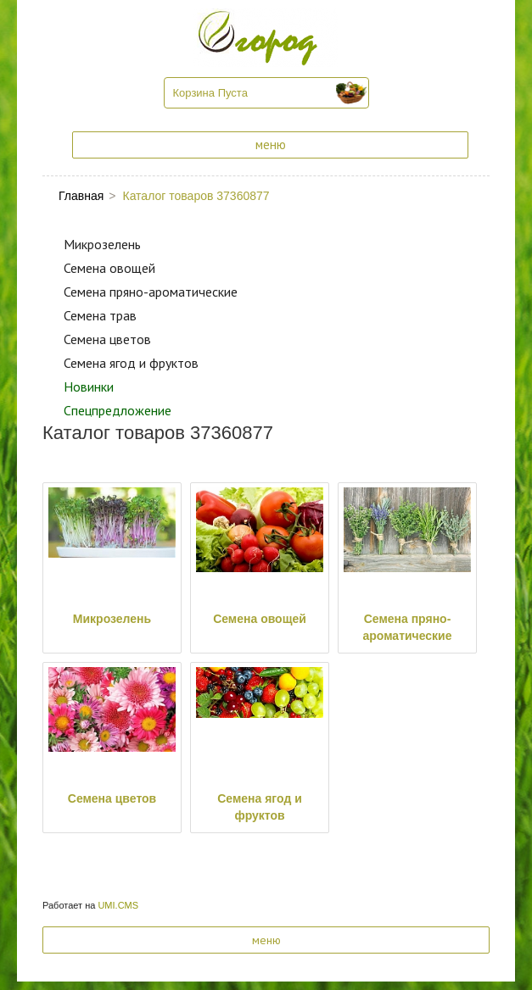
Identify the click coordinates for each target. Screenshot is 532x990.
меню (270, 144)
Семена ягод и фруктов (131, 362)
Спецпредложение (117, 410)
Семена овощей (109, 267)
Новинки (89, 386)
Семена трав (100, 315)
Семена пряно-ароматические (151, 291)
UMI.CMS (118, 905)
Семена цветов (107, 339)
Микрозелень (102, 244)
